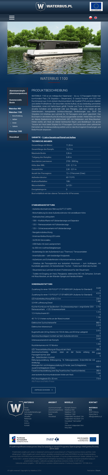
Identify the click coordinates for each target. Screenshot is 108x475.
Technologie (28, 414)
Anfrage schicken (44, 390)
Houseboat (14, 137)
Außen (14, 119)
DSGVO (26, 423)
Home (26, 408)
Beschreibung (17, 116)
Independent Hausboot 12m (74, 419)
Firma (26, 421)
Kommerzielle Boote (15, 101)
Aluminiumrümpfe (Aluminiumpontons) (18, 92)
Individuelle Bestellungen (32, 412)
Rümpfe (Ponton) (70, 408)
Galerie (15, 126)
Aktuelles (27, 416)
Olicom (97, 470)
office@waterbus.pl (95, 416)
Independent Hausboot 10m (74, 416)
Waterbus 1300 (15, 131)
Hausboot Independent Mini (74, 425)
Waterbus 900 (15, 109)
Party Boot (68, 428)
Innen (14, 123)
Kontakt (27, 425)
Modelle (26, 410)
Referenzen (28, 419)
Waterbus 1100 (15, 112)
